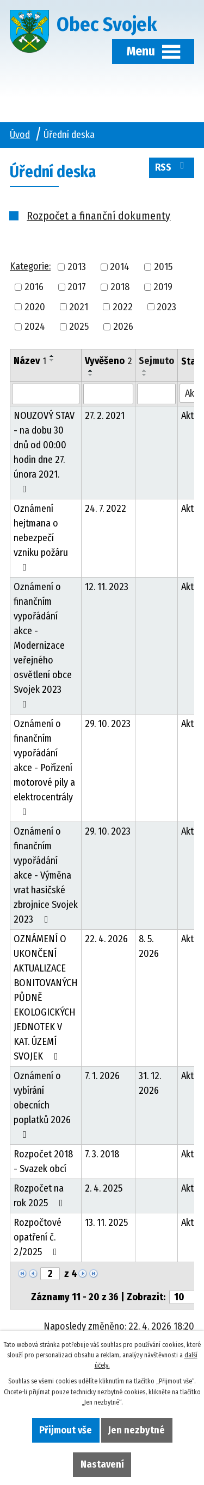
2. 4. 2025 (103, 1188)
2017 (76, 287)
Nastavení (102, 1464)
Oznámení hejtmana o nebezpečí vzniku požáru (41, 537)
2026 (123, 327)
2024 (34, 327)
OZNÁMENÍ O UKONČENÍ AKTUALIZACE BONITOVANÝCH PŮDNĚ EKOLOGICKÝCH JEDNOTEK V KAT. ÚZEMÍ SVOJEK (46, 997)
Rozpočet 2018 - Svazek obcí (43, 1161)
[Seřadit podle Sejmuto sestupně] (145, 375)
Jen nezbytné (136, 1430)
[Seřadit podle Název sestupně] (52, 360)
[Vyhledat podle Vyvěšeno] (108, 394)
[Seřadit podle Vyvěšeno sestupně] (91, 375)
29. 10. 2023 (108, 724)
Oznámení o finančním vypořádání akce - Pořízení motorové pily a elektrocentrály (44, 767)
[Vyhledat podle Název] (45, 394)
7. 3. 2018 (102, 1154)
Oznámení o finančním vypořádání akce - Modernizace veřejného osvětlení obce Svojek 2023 (43, 645)
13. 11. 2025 (106, 1223)
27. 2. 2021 (105, 416)
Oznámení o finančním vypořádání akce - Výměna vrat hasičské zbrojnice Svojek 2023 (46, 875)
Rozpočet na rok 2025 (40, 1195)
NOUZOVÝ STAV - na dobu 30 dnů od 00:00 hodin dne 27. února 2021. (44, 452)
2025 (79, 327)
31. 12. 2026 (150, 1083)
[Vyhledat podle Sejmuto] (156, 394)
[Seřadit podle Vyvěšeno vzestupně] (91, 370)
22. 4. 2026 (106, 939)
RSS (172, 166)
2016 (34, 287)
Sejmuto (156, 361)
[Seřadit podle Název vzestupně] (52, 356)
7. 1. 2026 (102, 1076)
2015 (163, 267)
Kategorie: (30, 266)
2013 (76, 267)
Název (30, 361)
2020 (34, 306)
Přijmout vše (65, 1430)
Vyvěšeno (108, 361)
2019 (162, 287)
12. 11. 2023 (106, 587)
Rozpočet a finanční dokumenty (98, 215)
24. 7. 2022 (105, 509)
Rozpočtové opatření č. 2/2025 (37, 1237)
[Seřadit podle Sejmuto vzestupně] (145, 370)
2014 (119, 267)
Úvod (20, 135)
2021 (78, 306)
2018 (119, 287)
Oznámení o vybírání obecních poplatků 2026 (42, 1104)
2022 (123, 306)
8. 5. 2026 (149, 946)
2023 (166, 306)
